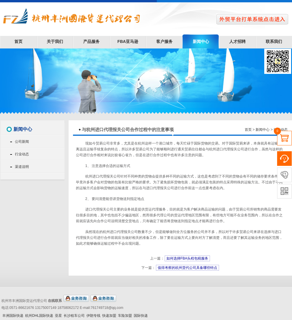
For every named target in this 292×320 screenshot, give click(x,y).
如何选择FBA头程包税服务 (187, 258)
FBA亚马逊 (127, 41)
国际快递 (141, 316)
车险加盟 (125, 316)
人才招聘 (237, 41)
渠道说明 (22, 167)
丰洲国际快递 (12, 316)
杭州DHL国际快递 (39, 316)
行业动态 (22, 154)
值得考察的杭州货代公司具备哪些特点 (187, 268)
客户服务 (164, 41)
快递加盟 (109, 316)
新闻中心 (201, 41)
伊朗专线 (93, 316)
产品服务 (91, 41)
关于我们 (55, 41)
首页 (18, 41)
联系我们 (274, 41)
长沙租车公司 (74, 316)
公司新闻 (22, 142)
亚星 (58, 316)
